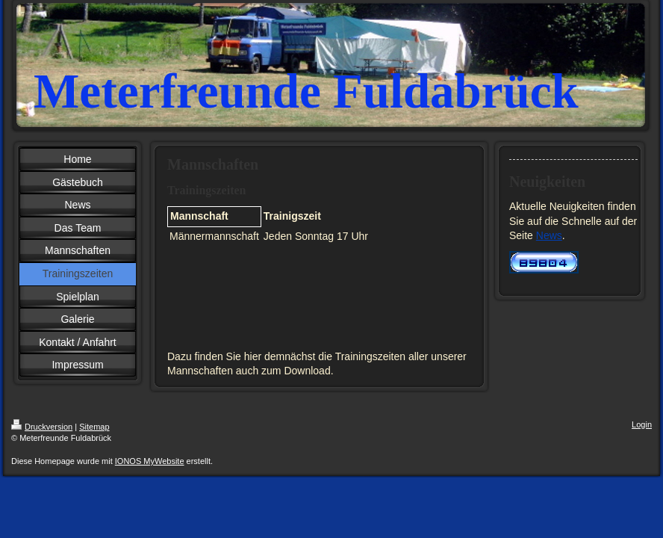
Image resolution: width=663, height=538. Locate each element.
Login (642, 424)
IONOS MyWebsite (149, 461)
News (549, 235)
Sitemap (94, 426)
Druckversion (41, 426)
